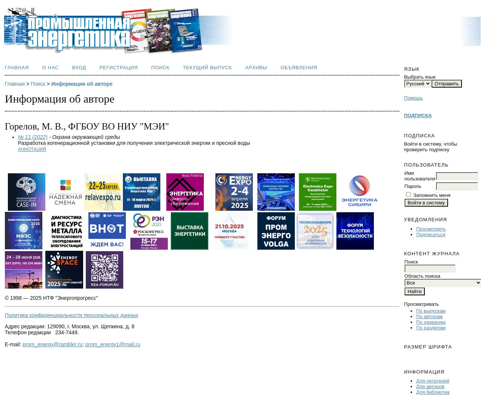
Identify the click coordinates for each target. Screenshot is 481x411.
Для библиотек (433, 392)
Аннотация (32, 149)
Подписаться (430, 234)
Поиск (160, 67)
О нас (50, 67)
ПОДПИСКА (418, 115)
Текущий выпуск (207, 67)
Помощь (413, 98)
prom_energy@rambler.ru (52, 344)
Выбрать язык (420, 77)
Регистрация (118, 67)
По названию (431, 322)
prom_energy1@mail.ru (112, 344)
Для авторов (430, 386)
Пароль (413, 186)
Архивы (256, 67)
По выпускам (430, 311)
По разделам (430, 328)
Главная (17, 67)
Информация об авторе (82, 84)
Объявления (299, 67)
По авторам (429, 316)
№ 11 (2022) (33, 137)
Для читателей (433, 381)
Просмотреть (431, 229)
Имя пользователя (420, 176)
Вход (79, 67)
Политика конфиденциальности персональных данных (72, 315)
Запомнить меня (431, 195)
